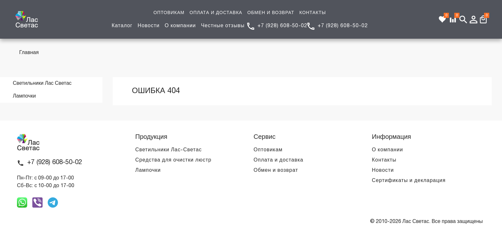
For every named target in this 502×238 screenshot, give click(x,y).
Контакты (384, 160)
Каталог (122, 26)
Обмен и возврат (276, 170)
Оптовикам (268, 150)
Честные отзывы (223, 26)
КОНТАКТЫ (312, 13)
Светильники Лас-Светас (168, 150)
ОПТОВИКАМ (168, 13)
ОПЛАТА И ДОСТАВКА (216, 13)
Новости (149, 26)
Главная (29, 53)
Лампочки (148, 170)
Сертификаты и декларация (409, 180)
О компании (180, 26)
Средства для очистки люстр (173, 160)
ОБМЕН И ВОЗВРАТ (270, 13)
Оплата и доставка (278, 160)
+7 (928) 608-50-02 (282, 26)
